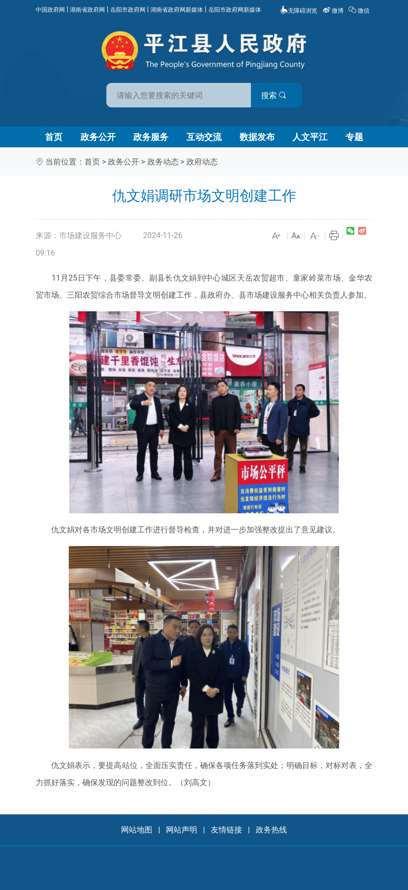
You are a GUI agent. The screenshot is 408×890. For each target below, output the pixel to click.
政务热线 (271, 829)
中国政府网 (50, 9)
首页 (53, 137)
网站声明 (181, 829)
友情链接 (226, 829)
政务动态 (163, 161)
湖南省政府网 (87, 9)
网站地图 (136, 829)
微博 (334, 10)
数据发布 (257, 137)
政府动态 (202, 161)
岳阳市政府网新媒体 (234, 9)
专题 (354, 137)
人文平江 (309, 137)
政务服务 (150, 137)
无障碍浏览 (298, 10)
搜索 (273, 95)
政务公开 (98, 137)
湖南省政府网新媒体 (176, 9)
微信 (359, 10)
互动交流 (204, 137)
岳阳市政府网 (127, 9)
